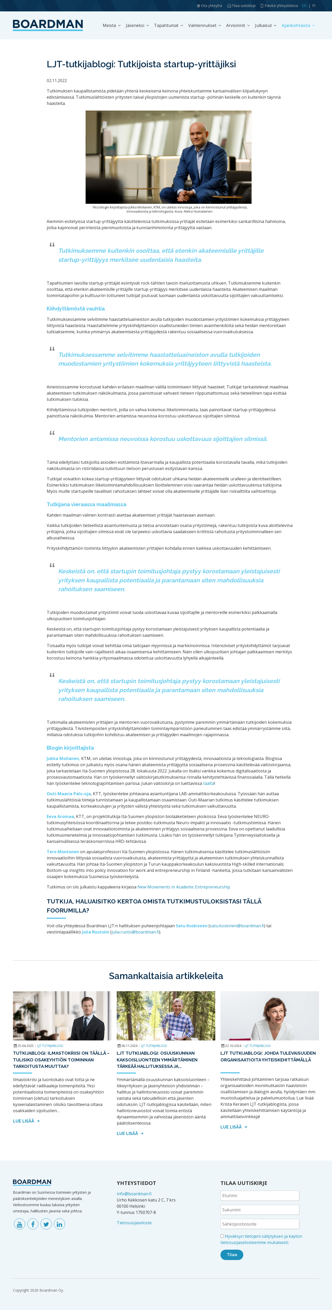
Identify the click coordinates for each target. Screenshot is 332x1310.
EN (304, 5)
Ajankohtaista (296, 25)
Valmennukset (202, 25)
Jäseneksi (135, 25)
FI (313, 5)
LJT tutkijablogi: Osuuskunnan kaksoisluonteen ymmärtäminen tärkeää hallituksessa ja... (157, 1060)
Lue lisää (27, 1121)
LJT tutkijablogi (50, 1045)
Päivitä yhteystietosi (281, 5)
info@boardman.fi (134, 1194)
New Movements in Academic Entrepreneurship (183, 887)
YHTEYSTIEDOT (136, 1182)
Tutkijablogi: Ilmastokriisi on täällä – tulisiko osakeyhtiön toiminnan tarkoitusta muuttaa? (61, 1060)
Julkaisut (263, 25)
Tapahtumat (166, 25)
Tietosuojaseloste (134, 1223)
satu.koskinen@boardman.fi (237, 926)
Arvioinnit (235, 25)
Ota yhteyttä (211, 5)
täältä (208, 783)
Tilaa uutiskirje (244, 5)
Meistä (109, 25)
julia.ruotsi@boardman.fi (135, 932)
